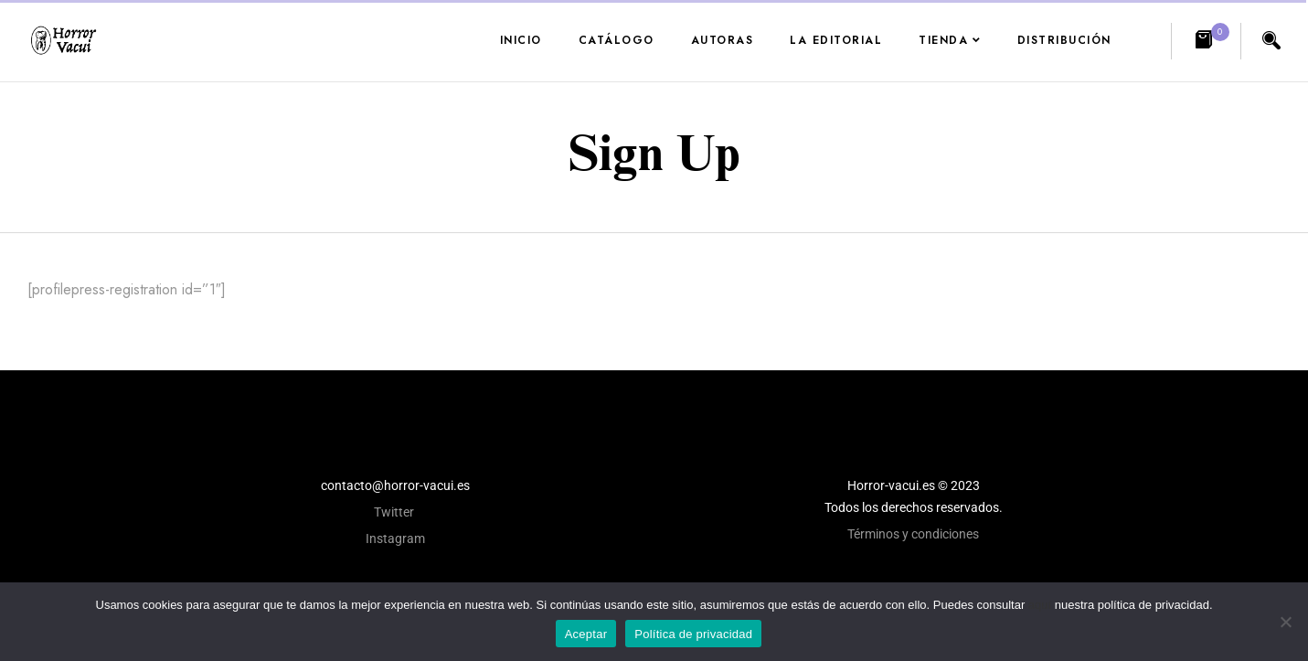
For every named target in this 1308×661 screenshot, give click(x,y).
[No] (1285, 622)
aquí (1039, 605)
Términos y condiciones (913, 534)
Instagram (395, 538)
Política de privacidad (693, 634)
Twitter (395, 512)
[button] (1206, 41)
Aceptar (586, 634)
